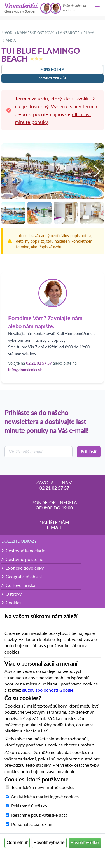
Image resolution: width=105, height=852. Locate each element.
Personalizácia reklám (32, 824)
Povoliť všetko (85, 842)
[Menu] (97, 8)
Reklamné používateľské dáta (39, 815)
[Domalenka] (21, 8)
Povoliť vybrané (49, 842)
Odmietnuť (17, 842)
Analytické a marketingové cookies (45, 796)
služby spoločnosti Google (47, 689)
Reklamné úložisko (29, 805)
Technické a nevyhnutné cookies (42, 787)
